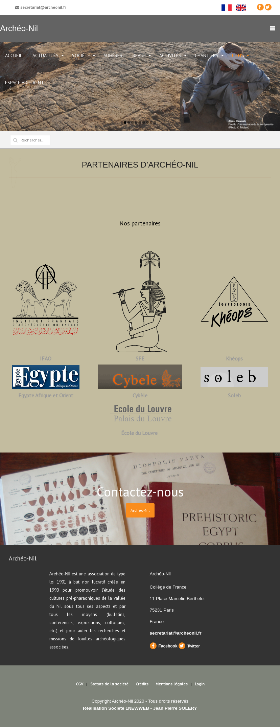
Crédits (142, 683)
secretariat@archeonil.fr (40, 7)
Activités (170, 55)
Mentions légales (172, 683)
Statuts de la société (109, 683)
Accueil (13, 55)
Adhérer (112, 55)
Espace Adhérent (24, 83)
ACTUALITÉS (45, 55)
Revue (139, 55)
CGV (79, 683)
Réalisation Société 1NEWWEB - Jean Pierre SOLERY (140, 708)
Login (200, 683)
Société (81, 55)
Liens (238, 55)
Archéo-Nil (140, 510)
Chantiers (206, 55)
